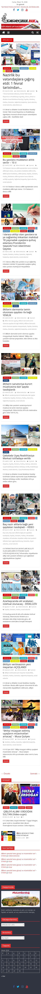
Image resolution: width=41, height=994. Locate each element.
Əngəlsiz (5, 464)
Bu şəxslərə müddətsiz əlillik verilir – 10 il (18, 161)
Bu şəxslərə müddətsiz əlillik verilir (25, 171)
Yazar (18, 817)
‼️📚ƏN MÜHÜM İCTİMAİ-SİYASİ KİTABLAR (25, 834)
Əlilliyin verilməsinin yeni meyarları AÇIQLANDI (17, 666)
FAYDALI (15, 68)
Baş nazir (5, 533)
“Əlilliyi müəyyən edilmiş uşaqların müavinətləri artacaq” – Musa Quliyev (16, 733)
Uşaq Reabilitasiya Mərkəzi (26, 469)
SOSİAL (16, 71)
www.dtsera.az (17, 105)
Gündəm (31, 99)
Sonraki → (35, 773)
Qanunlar (11, 102)
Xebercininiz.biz (21, 91)
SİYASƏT (8, 71)
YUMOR (29, 808)
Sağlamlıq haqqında (21, 102)
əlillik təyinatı (22, 174)
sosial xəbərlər (7, 105)
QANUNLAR (24, 68)
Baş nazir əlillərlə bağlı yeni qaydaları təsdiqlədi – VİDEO (18, 526)
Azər (10, 861)
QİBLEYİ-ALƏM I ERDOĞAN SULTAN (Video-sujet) (17, 813)
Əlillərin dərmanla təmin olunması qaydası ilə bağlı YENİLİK (17, 312)
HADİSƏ (31, 228)
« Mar (3, 976)
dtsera (27, 97)
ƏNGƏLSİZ (7, 68)
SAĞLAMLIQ (7, 156)
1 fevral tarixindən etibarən (11, 94)
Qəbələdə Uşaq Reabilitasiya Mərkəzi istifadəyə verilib (18, 457)
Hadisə (5, 102)
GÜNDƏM (23, 153)
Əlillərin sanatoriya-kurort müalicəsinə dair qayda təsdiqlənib (17, 386)
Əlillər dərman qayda (11, 321)
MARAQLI (14, 808)
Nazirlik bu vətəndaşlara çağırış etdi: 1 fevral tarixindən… (18, 81)
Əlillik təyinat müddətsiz (10, 174)
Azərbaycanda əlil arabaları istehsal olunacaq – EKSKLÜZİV (20, 602)
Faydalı (26, 99)
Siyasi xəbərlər (32, 102)
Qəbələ (27, 464)
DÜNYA (6, 808)
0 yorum (31, 91)
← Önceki (5, 773)
